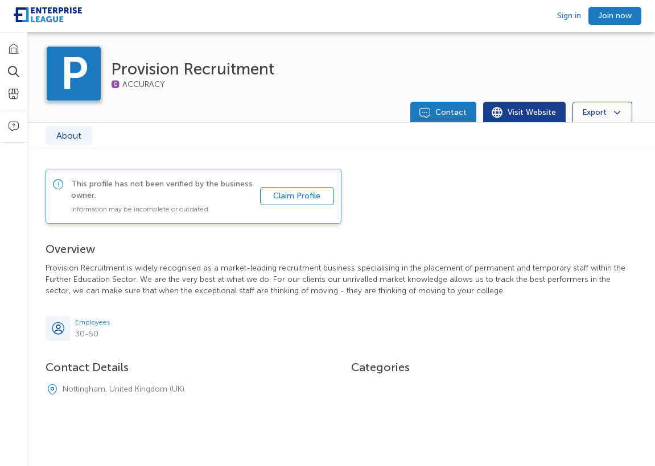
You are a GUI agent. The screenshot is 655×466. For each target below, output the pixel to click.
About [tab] (68, 135)
